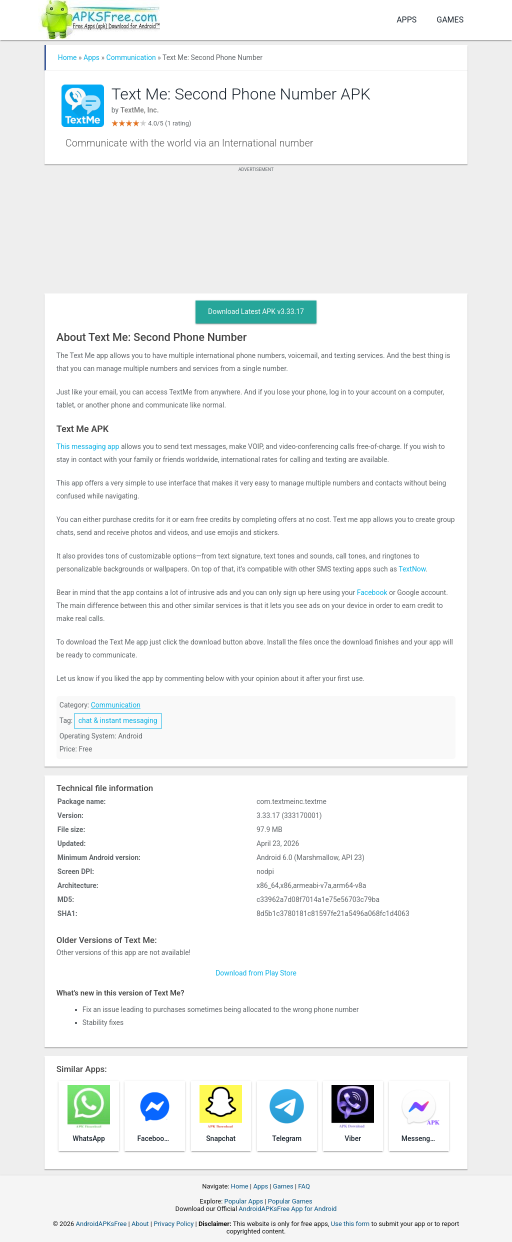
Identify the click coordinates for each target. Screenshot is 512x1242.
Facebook (372, 592)
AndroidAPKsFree (101, 1224)
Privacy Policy (174, 1224)
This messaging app (88, 446)
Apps (406, 19)
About (140, 1224)
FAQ (304, 1186)
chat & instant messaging (118, 720)
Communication (131, 58)
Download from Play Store (256, 973)
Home (67, 58)
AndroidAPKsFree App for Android (287, 1208)
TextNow (412, 569)
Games (450, 19)
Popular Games (290, 1201)
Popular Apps (244, 1201)
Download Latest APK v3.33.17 (256, 312)
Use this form (350, 1224)
